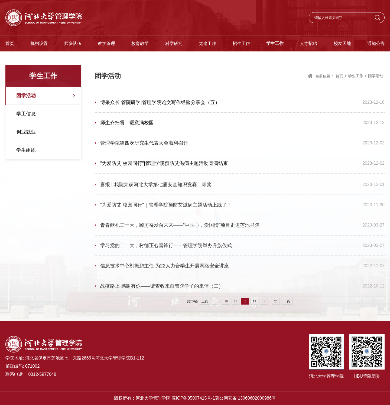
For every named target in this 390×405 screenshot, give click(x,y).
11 (235, 301)
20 (275, 301)
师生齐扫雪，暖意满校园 (127, 123)
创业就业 (26, 132)
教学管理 (106, 43)
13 (254, 301)
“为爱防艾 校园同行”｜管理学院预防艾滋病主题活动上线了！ (166, 206)
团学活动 (26, 96)
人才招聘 (308, 43)
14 (263, 301)
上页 (205, 301)
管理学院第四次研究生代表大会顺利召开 (144, 143)
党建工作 (207, 43)
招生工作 (241, 43)
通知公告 (376, 43)
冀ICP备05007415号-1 (193, 398)
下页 (287, 301)
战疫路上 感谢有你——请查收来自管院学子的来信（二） (161, 287)
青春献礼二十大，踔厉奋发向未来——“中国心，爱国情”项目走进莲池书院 (179, 227)
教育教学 (140, 43)
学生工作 (275, 43)
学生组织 (26, 150)
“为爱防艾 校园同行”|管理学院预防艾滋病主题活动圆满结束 (164, 163)
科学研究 (174, 43)
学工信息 (26, 114)
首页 (9, 43)
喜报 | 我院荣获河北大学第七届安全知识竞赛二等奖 (156, 186)
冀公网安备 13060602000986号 (245, 398)
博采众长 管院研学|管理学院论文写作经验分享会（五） (160, 103)
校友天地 (342, 43)
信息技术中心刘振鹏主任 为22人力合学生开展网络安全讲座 (164, 267)
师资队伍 (73, 43)
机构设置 (39, 43)
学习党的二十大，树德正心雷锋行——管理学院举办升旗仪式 (166, 247)
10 (226, 301)
